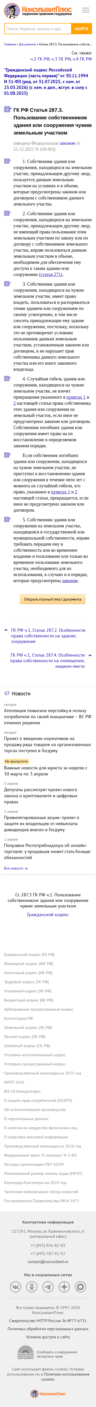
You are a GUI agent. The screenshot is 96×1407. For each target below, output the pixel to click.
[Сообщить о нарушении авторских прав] (48, 1352)
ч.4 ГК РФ (82, 59)
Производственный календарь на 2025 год (42, 1073)
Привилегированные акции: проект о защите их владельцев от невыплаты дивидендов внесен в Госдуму (41, 823)
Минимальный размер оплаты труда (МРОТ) (43, 1173)
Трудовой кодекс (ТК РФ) (26, 981)
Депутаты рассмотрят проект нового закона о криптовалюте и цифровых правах (40, 796)
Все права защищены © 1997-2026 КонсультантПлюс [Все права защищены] (48, 1310)
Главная (10, 44)
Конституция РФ (18, 1018)
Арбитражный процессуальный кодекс (38, 1009)
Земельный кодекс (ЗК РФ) (28, 1027)
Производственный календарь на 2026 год (42, 1146)
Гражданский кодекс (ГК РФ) (29, 954)
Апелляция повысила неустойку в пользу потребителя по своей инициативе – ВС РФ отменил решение (47, 717)
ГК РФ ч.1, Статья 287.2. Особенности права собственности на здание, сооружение (48, 635)
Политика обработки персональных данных (48, 1328)
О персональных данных (26, 1118)
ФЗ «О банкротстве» (22, 1091)
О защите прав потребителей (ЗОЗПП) (38, 1100)
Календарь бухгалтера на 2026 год (35, 1182)
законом (67, 143)
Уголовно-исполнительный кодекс (35, 1054)
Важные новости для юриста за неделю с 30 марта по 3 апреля (45, 771)
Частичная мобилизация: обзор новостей (41, 1191)
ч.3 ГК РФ (61, 59)
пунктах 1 (76, 397)
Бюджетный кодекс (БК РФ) (28, 1000)
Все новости (13, 868)
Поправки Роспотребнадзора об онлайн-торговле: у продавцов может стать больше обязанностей (47, 851)
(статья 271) (50, 274)
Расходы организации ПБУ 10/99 (34, 1164)
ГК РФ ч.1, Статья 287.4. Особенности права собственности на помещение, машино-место (47, 660)
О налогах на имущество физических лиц (41, 1127)
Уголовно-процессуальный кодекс (35, 1063)
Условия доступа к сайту (48, 1336)
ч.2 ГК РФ (40, 59)
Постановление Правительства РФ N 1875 (41, 1200)
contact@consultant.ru (48, 1261)
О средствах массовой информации (36, 1136)
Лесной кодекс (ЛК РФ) (24, 1036)
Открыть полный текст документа (53, 599)
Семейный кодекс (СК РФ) (27, 1045)
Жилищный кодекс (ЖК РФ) (28, 963)
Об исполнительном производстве (35, 1109)
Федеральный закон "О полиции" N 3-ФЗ (40, 1155)
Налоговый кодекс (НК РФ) (28, 972)
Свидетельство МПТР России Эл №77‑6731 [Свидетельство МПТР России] (48, 1320)
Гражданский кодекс (48, 914)
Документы (27, 44)
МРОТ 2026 (14, 1082)
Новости (21, 693)
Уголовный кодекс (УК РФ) (27, 990)
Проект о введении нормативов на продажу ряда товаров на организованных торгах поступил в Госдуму (47, 744)
